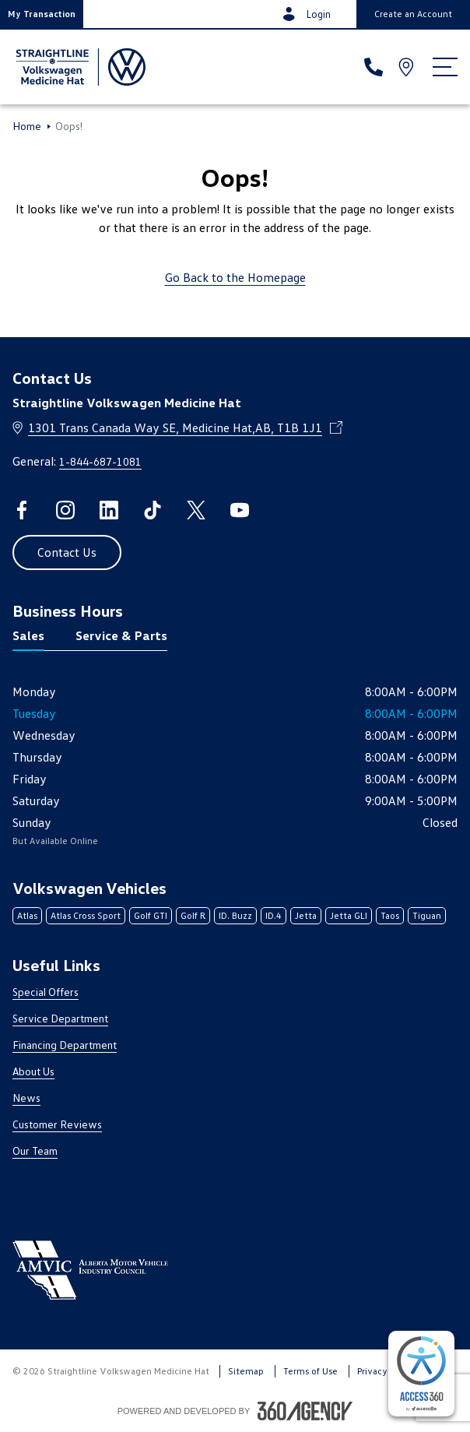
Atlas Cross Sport (86, 915)
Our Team (35, 1150)
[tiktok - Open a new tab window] (152, 510)
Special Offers (45, 991)
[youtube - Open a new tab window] (239, 510)
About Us (33, 1071)
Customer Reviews (57, 1124)
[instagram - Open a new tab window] (65, 510)
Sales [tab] (28, 635)
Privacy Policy (386, 1371)
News (26, 1097)
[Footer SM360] (305, 1411)
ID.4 (273, 915)
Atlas (27, 915)
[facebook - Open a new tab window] (21, 510)
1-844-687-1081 (100, 461)
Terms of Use (310, 1371)
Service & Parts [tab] (121, 635)
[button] (41, 14)
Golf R (193, 915)
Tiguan (426, 915)
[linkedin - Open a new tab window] (109, 510)
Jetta (306, 915)
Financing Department (64, 1044)
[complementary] (421, 1373)
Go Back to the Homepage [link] (235, 277)
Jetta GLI (348, 915)
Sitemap (246, 1371)
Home (26, 126)
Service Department (60, 1018)
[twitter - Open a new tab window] (196, 510)
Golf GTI (150, 915)
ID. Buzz (235, 915)
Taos (390, 915)
